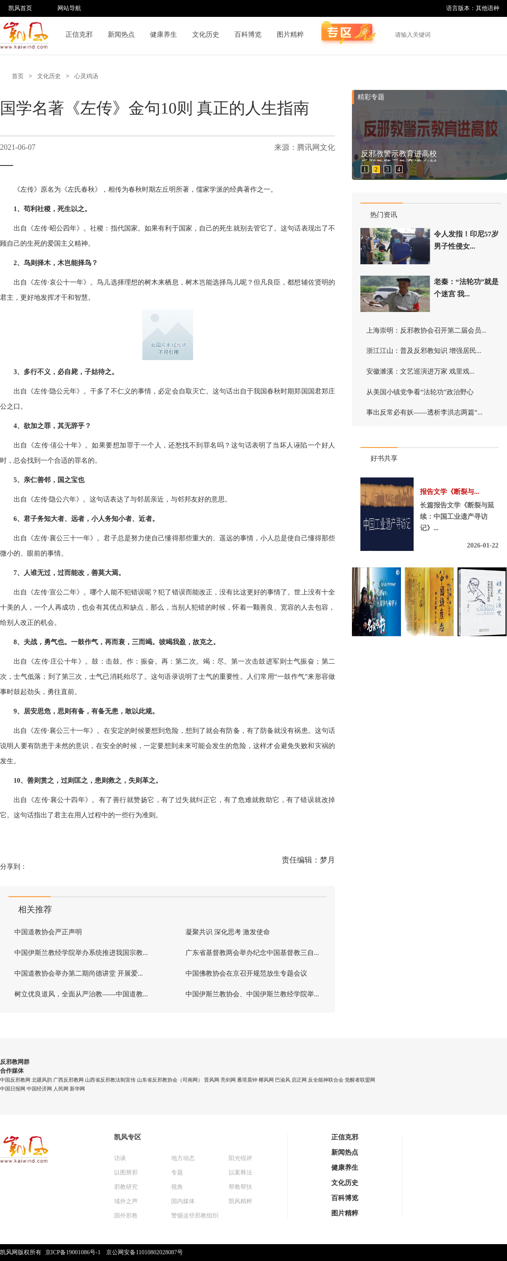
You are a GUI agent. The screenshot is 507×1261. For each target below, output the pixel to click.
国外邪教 (126, 1215)
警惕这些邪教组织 (194, 1215)
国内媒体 (183, 1201)
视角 (177, 1187)
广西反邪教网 (68, 1080)
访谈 (120, 1158)
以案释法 (240, 1172)
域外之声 (126, 1201)
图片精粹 (290, 34)
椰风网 (266, 1080)
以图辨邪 (126, 1172)
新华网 (77, 1089)
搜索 (496, 34)
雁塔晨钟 (247, 1080)
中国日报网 (12, 1089)
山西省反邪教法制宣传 (110, 1080)
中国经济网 (39, 1089)
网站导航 (69, 8)
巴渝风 (282, 1080)
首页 (18, 76)
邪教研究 (126, 1187)
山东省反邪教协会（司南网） (170, 1080)
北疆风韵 (42, 1080)
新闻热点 (121, 34)
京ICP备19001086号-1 (73, 1252)
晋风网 (211, 1080)
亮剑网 (228, 1080)
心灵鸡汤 (86, 76)
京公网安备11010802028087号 (144, 1252)
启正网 (299, 1080)
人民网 (60, 1089)
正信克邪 (79, 34)
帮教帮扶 (240, 1187)
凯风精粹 (240, 1201)
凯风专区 (127, 1137)
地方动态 (183, 1158)
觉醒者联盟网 (360, 1080)
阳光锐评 (240, 1158)
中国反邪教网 (15, 1080)
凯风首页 (20, 8)
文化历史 (205, 34)
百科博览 (248, 34)
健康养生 (163, 34)
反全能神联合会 (325, 1080)
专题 (177, 1172)
